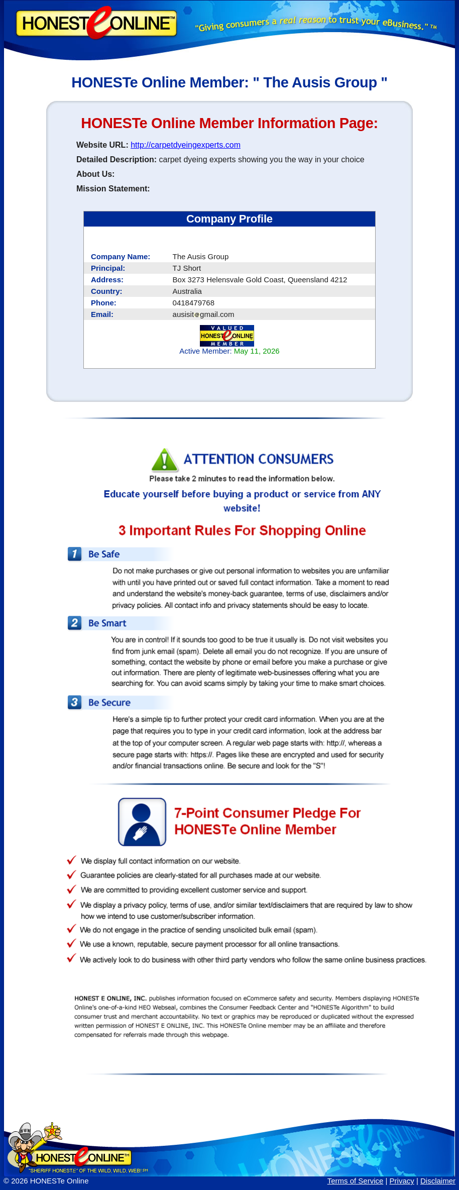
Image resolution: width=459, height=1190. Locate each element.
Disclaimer (437, 1180)
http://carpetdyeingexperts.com (186, 145)
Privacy (402, 1180)
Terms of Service (355, 1180)
